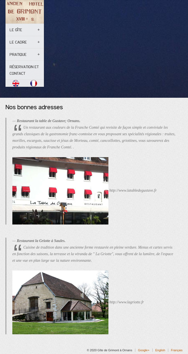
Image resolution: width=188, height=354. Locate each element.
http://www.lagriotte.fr (127, 302)
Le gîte (16, 30)
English (160, 350)
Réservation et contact (24, 70)
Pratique (18, 54)
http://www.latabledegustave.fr (133, 190)
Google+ (144, 350)
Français (177, 350)
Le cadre (18, 42)
